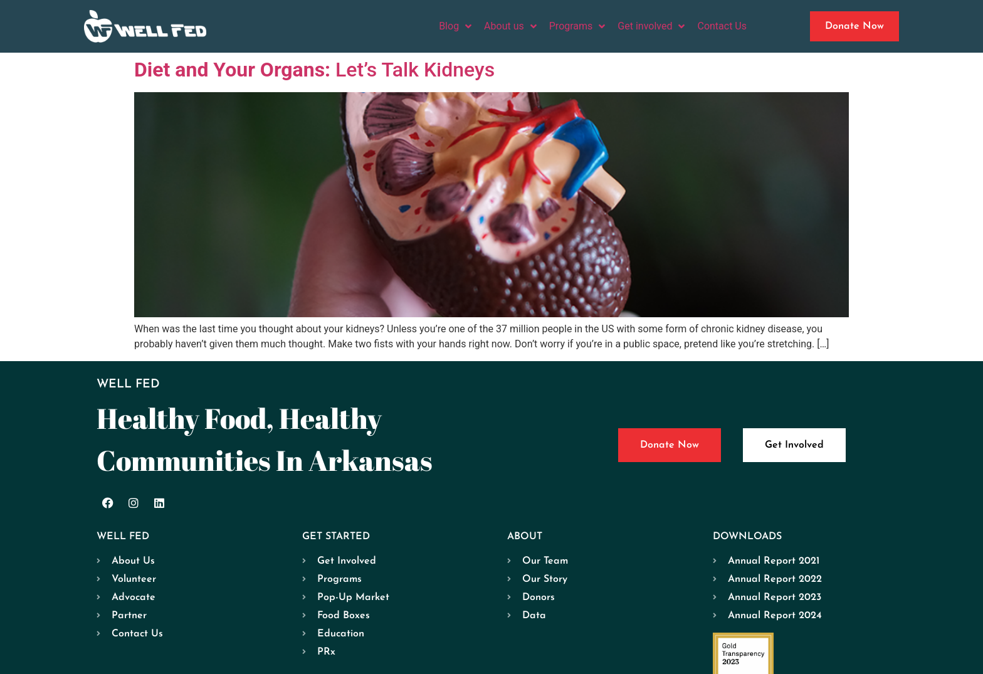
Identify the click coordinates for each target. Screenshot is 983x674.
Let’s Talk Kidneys (314, 70)
